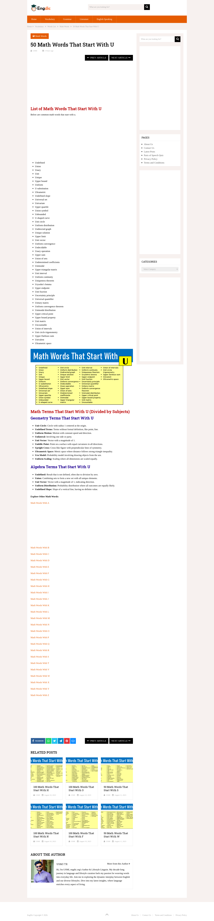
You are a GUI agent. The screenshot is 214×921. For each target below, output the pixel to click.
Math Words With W (40, 676)
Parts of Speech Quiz (153, 155)
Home (34, 19)
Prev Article (96, 57)
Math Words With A (40, 503)
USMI (35, 51)
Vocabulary (50, 19)
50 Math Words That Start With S (116, 788)
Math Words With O (40, 631)
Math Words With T (40, 663)
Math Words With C (40, 554)
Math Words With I (39, 592)
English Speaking (104, 19)
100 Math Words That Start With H (46, 788)
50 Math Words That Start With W (116, 835)
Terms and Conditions (154, 162)
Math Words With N (40, 624)
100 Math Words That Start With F (81, 835)
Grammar (67, 19)
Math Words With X (40, 682)
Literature (84, 19)
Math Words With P (40, 637)
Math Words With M (40, 618)
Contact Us (149, 148)
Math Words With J (40, 599)
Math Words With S (40, 656)
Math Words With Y (40, 689)
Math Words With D (40, 560)
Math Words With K (40, 605)
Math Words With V (40, 669)
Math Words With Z (40, 695)
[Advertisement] (82, 84)
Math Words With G (40, 579)
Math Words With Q (40, 644)
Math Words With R (40, 650)
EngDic (30, 915)
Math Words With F (40, 573)
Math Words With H (40, 586)
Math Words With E (40, 567)
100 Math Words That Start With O (81, 788)
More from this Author (118, 863)
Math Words (41, 36)
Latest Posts (149, 151)
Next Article (120, 57)
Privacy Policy (150, 159)
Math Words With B (40, 547)
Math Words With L (40, 611)
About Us (148, 144)
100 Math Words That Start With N (46, 835)
